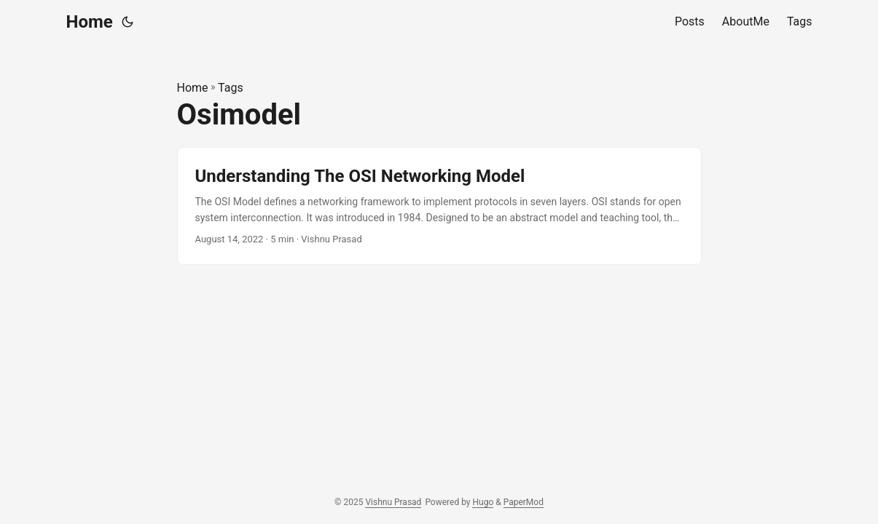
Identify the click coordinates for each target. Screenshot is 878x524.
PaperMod (523, 502)
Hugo (482, 502)
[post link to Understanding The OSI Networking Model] (439, 206)
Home (89, 22)
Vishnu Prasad (393, 502)
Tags (230, 88)
